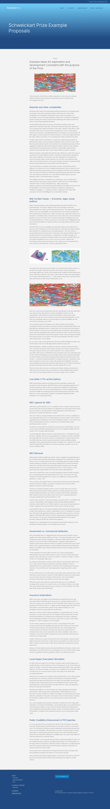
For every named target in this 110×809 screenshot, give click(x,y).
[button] (62, 8)
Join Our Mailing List (62, 776)
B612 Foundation (78, 792)
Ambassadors (82, 8)
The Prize (15, 777)
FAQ (14, 781)
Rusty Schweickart (18, 779)
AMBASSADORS (16, 793)
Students (71, 8)
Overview (15, 787)
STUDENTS (15, 791)
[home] (14, 8)
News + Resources (96, 8)
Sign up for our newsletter (98, 1)
